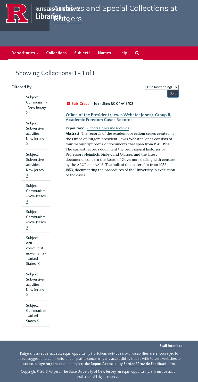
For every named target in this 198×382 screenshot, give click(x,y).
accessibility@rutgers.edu (44, 364)
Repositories (25, 53)
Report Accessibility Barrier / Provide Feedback (129, 364)
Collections (56, 53)
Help (123, 53)
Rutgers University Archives (108, 128)
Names (104, 53)
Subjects (82, 53)
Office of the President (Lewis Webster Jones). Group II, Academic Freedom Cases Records (118, 117)
